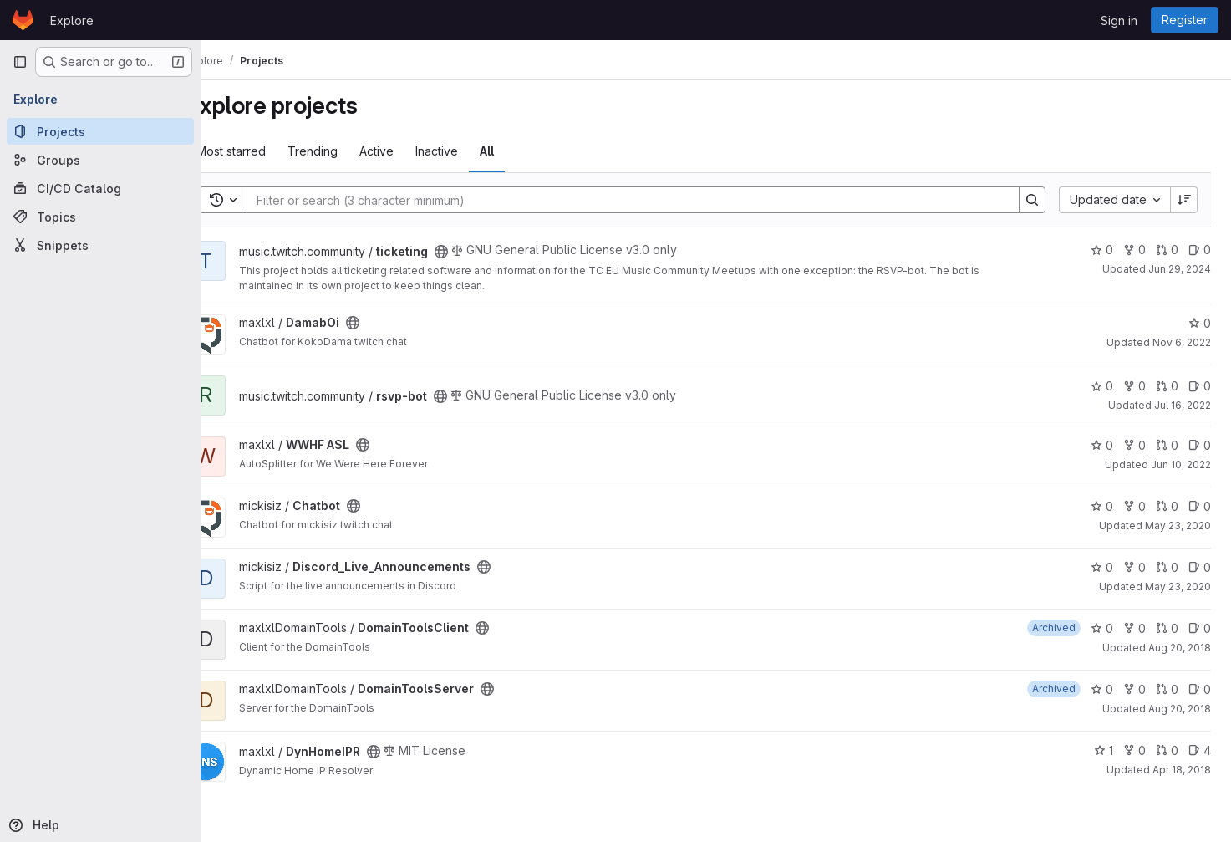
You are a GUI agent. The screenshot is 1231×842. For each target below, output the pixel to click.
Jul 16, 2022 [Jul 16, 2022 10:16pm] (1182, 405)
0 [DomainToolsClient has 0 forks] (1134, 628)
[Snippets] (100, 245)
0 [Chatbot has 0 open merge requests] (1167, 506)
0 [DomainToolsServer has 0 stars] (1102, 689)
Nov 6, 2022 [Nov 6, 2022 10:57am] (1181, 342)
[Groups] (100, 159)
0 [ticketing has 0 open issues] (1199, 249)
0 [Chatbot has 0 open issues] (1199, 506)
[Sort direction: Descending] (1184, 199)
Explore (72, 20)
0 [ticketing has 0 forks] (1134, 249)
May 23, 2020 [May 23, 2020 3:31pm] (1178, 586)
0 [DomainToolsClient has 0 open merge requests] (1167, 628)
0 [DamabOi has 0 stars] (1199, 323)
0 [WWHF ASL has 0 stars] (1102, 445)
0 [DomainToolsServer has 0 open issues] (1199, 689)
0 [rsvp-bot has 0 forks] (1134, 386)
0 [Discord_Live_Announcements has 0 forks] (1134, 567)
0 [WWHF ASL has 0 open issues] (1199, 445)
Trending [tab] (348, 151)
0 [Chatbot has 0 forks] (1134, 506)
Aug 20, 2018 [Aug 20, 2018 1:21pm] (1179, 708)
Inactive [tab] (471, 151)
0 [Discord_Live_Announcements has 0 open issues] (1199, 567)
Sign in (1119, 20)
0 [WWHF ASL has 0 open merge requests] (1167, 445)
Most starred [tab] (266, 151)
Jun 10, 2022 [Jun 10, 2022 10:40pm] (1181, 464)
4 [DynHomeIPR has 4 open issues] (1199, 750)
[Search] (642, 200)
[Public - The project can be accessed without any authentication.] (476, 251)
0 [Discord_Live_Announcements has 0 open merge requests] (1167, 567)
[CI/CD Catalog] (100, 188)
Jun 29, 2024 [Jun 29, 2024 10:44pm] (1179, 269)
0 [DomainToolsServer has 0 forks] (1134, 689)
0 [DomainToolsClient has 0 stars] (1102, 628)
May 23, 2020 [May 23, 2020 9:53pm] (1178, 525)
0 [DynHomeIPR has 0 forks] (1134, 750)
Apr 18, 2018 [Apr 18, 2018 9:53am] (1181, 769)
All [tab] (522, 151)
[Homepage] (23, 20)
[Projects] (100, 131)
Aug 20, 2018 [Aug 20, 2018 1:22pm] (1179, 647)
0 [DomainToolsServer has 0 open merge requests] (1167, 689)
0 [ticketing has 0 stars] (1102, 249)
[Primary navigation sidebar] (20, 61)
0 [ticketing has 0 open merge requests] (1167, 249)
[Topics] (100, 216)
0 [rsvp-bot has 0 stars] (1102, 386)
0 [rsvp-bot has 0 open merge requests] (1167, 386)
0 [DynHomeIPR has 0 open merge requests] (1167, 750)
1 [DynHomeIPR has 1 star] (1103, 750)
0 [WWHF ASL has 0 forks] (1134, 445)
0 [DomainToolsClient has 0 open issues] (1199, 628)
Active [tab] (411, 151)
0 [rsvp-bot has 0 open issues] (1199, 386)
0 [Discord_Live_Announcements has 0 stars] (1102, 567)
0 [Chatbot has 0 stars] (1102, 506)
